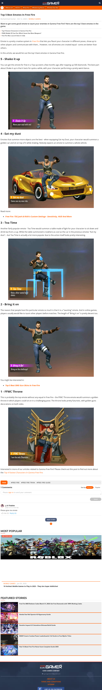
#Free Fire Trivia (28, 482)
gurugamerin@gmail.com (52, 674)
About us (51, 679)
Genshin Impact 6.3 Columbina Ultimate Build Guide (37, 625)
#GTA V (17, 8)
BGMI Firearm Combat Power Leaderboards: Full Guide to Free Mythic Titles (45, 636)
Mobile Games (35, 19)
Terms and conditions (51, 682)
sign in (11, 492)
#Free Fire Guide (43, 482)
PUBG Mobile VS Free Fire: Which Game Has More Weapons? (21, 33)
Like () (5, 513)
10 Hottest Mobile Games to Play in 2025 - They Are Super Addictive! (30, 586)
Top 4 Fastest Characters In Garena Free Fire (16, 31)
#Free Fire (26, 8)
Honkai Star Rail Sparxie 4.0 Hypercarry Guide (35, 614)
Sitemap (51, 684)
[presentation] (9, 483)
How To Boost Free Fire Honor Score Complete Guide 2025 (39, 647)
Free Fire (36, 41)
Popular (97, 487)
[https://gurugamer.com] (51, 666)
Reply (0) (13, 513)
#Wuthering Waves (38, 8)
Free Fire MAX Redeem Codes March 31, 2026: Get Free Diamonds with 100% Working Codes (50, 604)
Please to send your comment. (17, 492)
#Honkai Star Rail (52, 8)
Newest (89, 487)
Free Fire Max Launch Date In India (13, 36)
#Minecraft (9, 8)
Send (96, 499)
